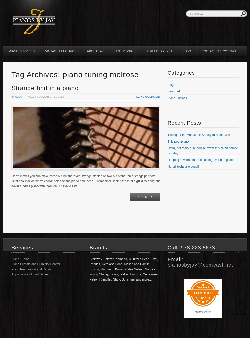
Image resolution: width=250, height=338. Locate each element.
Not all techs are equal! (183, 166)
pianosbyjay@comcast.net (200, 265)
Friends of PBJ (159, 51)
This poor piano (178, 141)
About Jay (95, 51)
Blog (186, 51)
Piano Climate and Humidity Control (35, 264)
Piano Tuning (20, 259)
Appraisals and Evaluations (29, 274)
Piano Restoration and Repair (31, 269)
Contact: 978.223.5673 (219, 51)
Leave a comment (148, 96)
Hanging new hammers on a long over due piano (201, 160)
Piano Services (22, 51)
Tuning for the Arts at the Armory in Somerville (199, 135)
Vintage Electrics (60, 51)
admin (19, 96)
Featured (174, 91)
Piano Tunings (177, 98)
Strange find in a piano (45, 88)
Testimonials (125, 51)
